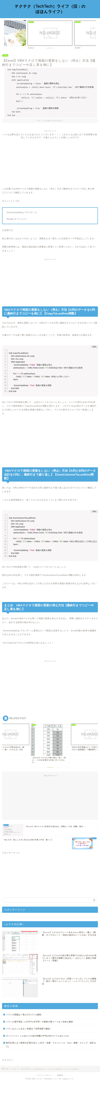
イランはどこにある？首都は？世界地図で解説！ (29, 1048)
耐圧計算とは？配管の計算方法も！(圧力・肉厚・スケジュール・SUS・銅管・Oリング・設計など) (51, 1064)
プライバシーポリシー (44, 1094)
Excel (5, 55)
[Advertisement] (50, 158)
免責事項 (60, 1094)
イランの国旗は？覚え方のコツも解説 (23, 1034)
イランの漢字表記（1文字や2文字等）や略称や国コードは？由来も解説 (39, 1041)
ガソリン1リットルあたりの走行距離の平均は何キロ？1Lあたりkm (37, 1055)
